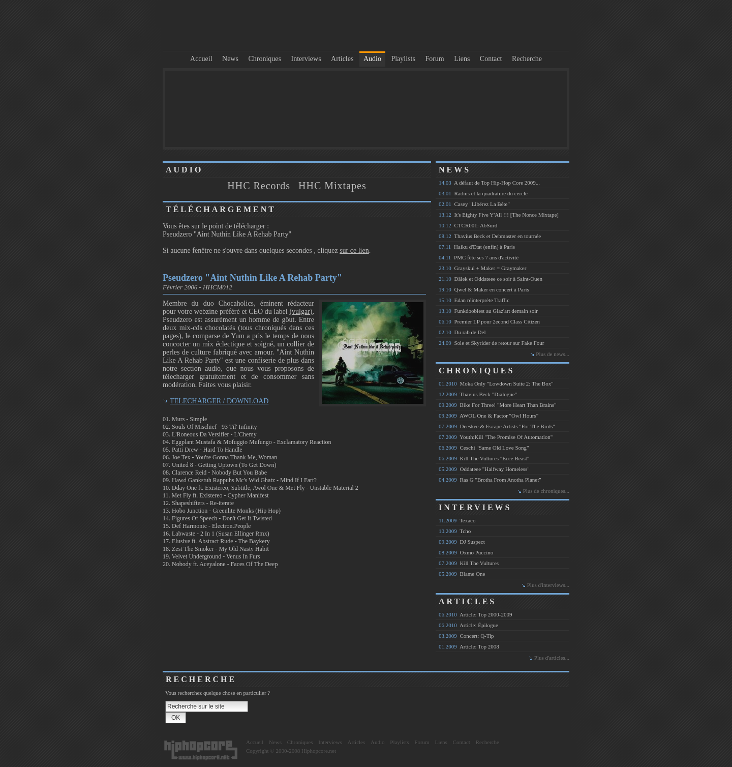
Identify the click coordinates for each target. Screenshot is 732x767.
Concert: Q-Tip (466, 636)
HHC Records (258, 185)
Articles (342, 59)
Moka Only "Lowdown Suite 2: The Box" (496, 383)
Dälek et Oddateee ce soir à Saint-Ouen (490, 279)
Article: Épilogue (468, 625)
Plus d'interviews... (548, 585)
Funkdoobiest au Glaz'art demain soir (488, 311)
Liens (462, 59)
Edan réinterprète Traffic (474, 300)
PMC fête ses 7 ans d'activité (478, 257)
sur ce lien (354, 250)
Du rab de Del (462, 332)
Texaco (457, 520)
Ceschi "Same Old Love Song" (484, 448)
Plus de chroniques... (546, 491)
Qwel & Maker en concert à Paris (484, 289)
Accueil (201, 59)
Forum (434, 59)
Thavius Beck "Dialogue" (478, 394)
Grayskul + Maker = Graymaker (482, 268)
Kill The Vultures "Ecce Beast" (484, 458)
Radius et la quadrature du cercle (483, 193)
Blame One (462, 574)
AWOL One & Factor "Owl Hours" (488, 415)
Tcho (455, 531)
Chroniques (264, 59)
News (230, 59)
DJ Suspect (462, 542)
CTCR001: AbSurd (468, 225)
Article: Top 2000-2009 (475, 614)
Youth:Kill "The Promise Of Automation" (496, 437)
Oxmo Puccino (466, 552)
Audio (372, 59)
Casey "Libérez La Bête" (474, 204)
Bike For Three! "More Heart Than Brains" (498, 405)
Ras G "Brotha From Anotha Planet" (490, 480)
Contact (491, 59)
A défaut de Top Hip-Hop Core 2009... (489, 183)
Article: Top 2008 (469, 646)
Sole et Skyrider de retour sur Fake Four (491, 343)
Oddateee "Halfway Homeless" (484, 469)
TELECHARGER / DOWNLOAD (219, 401)
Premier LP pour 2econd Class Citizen (489, 321)
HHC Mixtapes (332, 185)
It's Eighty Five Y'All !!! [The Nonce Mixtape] (499, 215)
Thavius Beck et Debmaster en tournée (490, 236)
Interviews (306, 59)
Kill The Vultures (469, 563)
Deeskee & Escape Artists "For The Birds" (497, 426)
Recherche (527, 59)
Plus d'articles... (551, 658)
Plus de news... (552, 354)
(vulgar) (300, 311)
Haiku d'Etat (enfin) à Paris (477, 247)
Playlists (403, 59)
